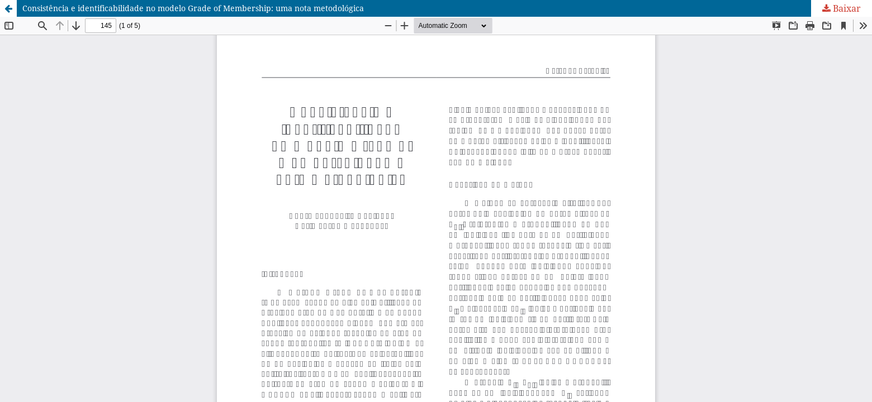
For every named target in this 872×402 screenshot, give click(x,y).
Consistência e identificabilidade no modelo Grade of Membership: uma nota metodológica (193, 8)
